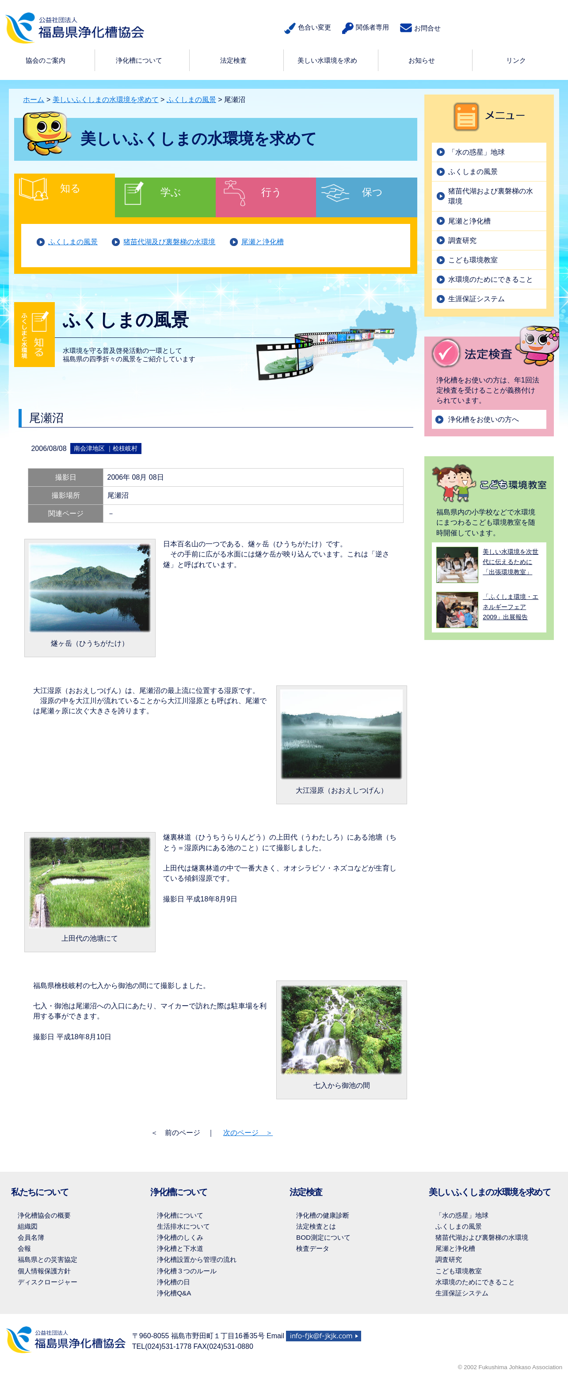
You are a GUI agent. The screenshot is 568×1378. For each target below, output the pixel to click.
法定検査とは (316, 1226)
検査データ (312, 1248)
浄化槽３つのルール (187, 1271)
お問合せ (420, 27)
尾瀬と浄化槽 (262, 242)
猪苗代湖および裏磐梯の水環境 (490, 196)
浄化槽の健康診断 (322, 1215)
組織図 (28, 1226)
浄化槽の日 (173, 1282)
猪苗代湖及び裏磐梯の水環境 (169, 242)
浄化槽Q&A (174, 1293)
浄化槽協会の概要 (44, 1215)
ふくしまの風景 (191, 99)
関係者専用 (365, 28)
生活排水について (183, 1226)
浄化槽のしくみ (180, 1237)
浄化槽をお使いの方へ (483, 419)
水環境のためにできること (490, 279)
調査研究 (462, 240)
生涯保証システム (476, 299)
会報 (24, 1248)
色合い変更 (307, 28)
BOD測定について (323, 1237)
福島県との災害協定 (47, 1259)
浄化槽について (180, 1215)
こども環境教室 (473, 260)
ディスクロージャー (47, 1282)
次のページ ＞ (248, 1132)
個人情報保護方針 (44, 1271)
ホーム (33, 99)
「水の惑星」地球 (476, 152)
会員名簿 (31, 1237)
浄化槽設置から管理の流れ (196, 1259)
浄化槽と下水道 (180, 1248)
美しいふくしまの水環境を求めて (106, 99)
